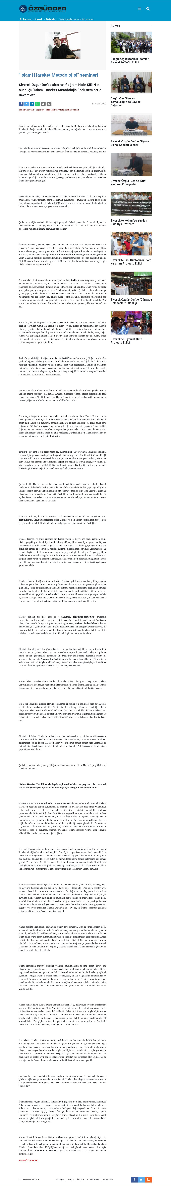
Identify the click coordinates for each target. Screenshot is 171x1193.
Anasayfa (59, 1179)
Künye (71, 1179)
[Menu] (139, 9)
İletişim (80, 1179)
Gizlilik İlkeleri (93, 1179)
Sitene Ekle (108, 1179)
